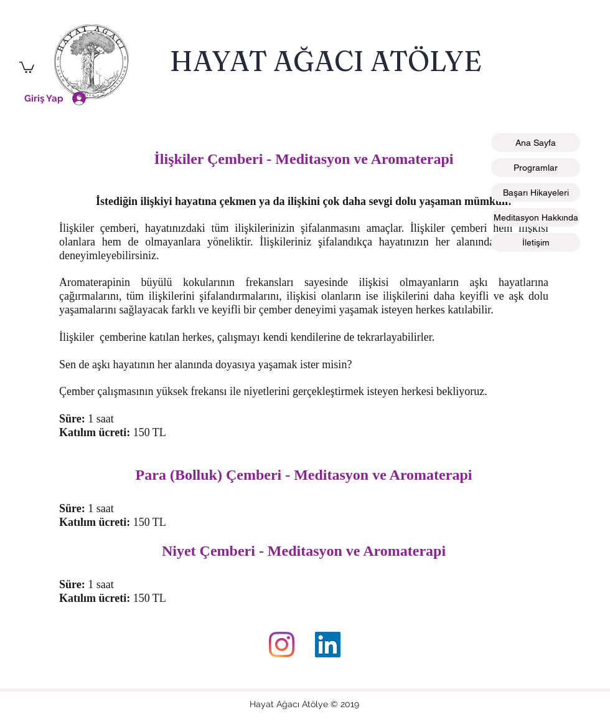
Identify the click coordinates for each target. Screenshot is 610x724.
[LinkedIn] (327, 644)
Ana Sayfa (535, 143)
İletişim (536, 242)
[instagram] (281, 644)
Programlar (536, 168)
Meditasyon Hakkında (536, 217)
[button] (26, 66)
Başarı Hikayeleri (536, 193)
